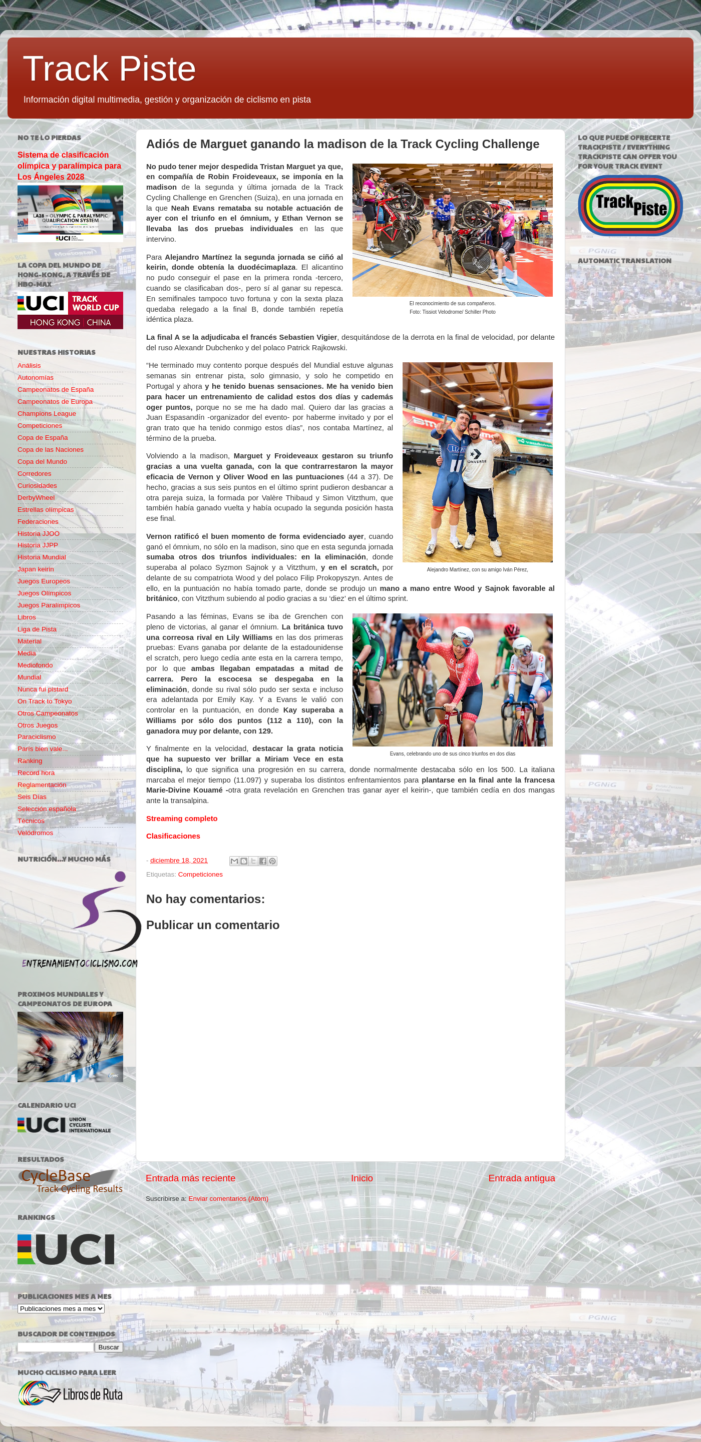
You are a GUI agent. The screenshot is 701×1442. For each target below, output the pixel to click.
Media (27, 653)
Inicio (362, 1178)
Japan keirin (36, 569)
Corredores (35, 473)
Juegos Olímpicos (44, 593)
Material (30, 641)
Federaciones (38, 521)
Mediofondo (35, 665)
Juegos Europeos (44, 581)
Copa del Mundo (42, 461)
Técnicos (31, 821)
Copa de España (43, 437)
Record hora (36, 773)
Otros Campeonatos (48, 713)
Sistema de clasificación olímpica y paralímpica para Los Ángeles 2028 (69, 166)
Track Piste (109, 68)
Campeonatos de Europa (55, 401)
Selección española (47, 809)
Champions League (47, 413)
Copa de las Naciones (51, 449)
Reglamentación (42, 785)
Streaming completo (182, 819)
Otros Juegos (38, 725)
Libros (27, 617)
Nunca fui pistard (43, 689)
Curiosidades (37, 485)
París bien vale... (43, 749)
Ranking (30, 761)
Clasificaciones (173, 836)
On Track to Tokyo (45, 701)
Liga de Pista (37, 629)
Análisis (29, 365)
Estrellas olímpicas (46, 509)
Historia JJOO (39, 533)
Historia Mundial (42, 557)
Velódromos (35, 833)
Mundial (29, 677)
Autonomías (36, 377)
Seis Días (32, 797)
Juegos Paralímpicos (49, 605)
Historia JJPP (38, 545)
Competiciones (200, 874)
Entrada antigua (522, 1178)
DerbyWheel (36, 497)
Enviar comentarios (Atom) (229, 1198)
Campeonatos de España (56, 389)
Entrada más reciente (191, 1178)
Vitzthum (299, 567)
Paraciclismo (37, 737)
